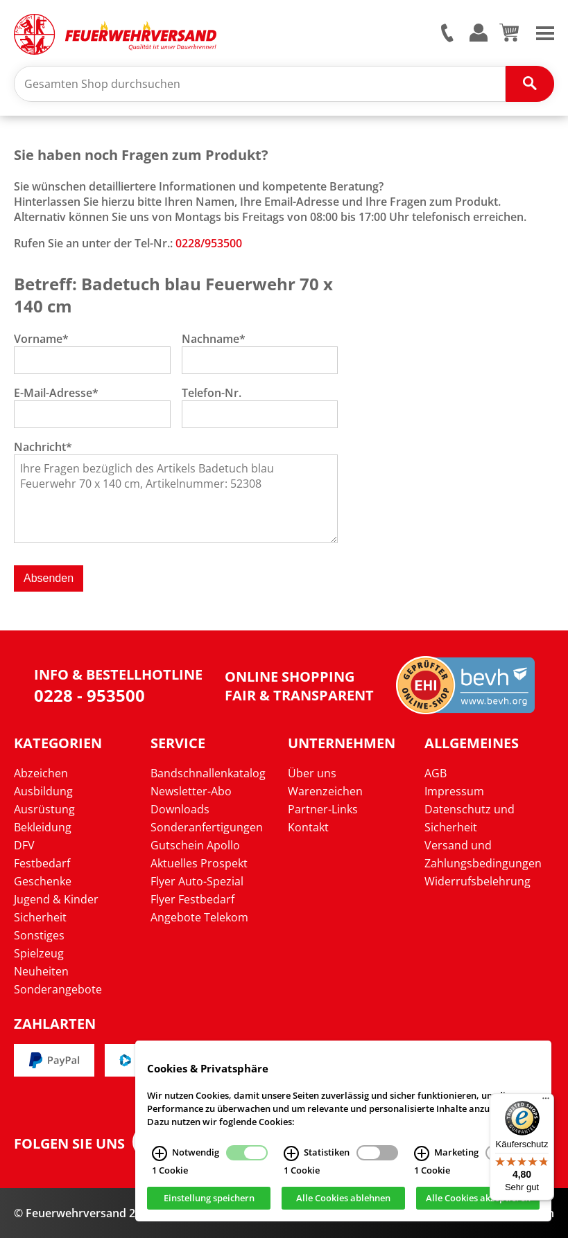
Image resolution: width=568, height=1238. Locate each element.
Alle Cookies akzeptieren (478, 1200)
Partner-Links (323, 809)
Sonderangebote (58, 989)
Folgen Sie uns (69, 1144)
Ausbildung (43, 791)
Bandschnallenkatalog (208, 773)
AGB (435, 773)
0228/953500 (208, 243)
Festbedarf (42, 863)
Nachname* (214, 338)
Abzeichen (41, 773)
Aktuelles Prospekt (199, 863)
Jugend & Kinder (56, 899)
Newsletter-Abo (191, 791)
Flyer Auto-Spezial (196, 881)
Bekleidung (42, 827)
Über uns (312, 773)
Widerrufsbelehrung (477, 881)
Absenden (49, 578)
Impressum (454, 791)
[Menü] (545, 1101)
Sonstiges (39, 935)
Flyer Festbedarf (192, 899)
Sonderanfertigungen (206, 827)
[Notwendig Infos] (159, 1154)
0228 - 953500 (89, 695)
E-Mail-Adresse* (56, 392)
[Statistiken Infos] (291, 1154)
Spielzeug (39, 953)
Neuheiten (41, 971)
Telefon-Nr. (211, 392)
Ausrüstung (44, 809)
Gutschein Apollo (195, 845)
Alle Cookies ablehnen (343, 1200)
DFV (24, 845)
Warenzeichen (325, 791)
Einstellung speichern (209, 1200)
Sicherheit (40, 917)
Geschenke (42, 881)
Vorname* (41, 338)
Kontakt (308, 827)
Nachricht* (43, 446)
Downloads (179, 809)
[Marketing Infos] (421, 1154)
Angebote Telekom (199, 917)
